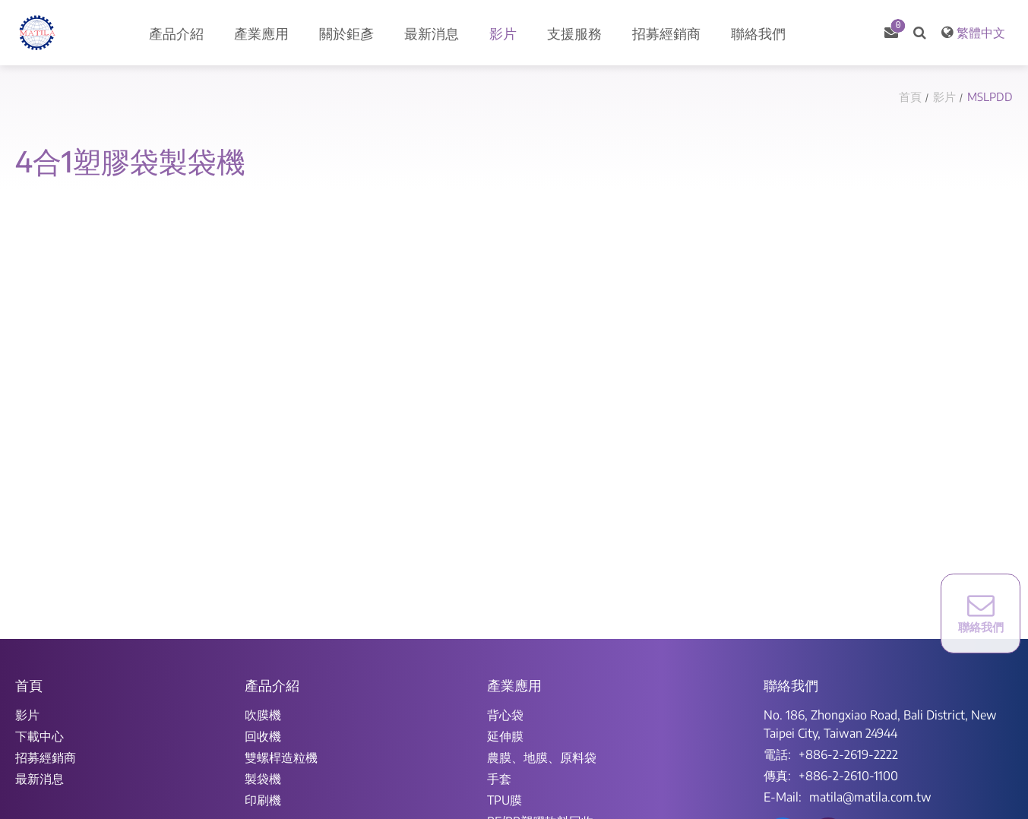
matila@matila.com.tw (870, 797)
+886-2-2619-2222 (848, 754)
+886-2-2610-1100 (848, 775)
